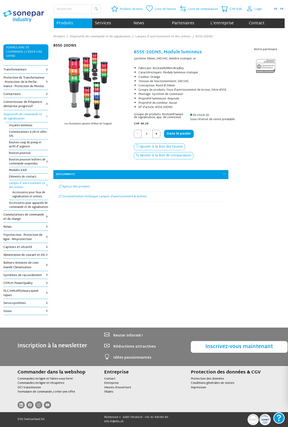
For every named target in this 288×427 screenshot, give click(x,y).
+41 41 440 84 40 (156, 417)
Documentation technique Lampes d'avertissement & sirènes (103, 196)
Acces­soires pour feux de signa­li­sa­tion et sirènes (28, 195)
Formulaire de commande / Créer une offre (24, 52)
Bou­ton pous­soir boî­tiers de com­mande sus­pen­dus (28, 162)
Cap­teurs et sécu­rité (25, 247)
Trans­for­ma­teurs (25, 69)
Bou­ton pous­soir (20, 153)
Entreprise (111, 383)
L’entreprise (222, 23)
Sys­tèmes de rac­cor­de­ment (25, 275)
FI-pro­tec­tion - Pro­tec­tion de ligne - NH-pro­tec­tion (25, 237)
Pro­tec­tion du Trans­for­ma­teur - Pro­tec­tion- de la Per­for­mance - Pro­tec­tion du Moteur (25, 82)
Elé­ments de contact (22, 177)
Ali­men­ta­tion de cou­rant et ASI (25, 255)
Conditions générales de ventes (212, 383)
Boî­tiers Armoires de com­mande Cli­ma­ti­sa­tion (25, 265)
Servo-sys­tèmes (25, 303)
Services (103, 23)
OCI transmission (29, 387)
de (275, 9)
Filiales (108, 392)
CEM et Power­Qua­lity (25, 283)
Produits (64, 23)
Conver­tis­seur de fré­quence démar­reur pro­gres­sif (25, 104)
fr (282, 9)
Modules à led (18, 170)
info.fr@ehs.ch (114, 421)
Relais (25, 227)
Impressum (198, 387)
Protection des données (207, 379)
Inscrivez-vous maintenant (239, 346)
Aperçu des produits (74, 186)
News (138, 23)
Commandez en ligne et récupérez (41, 383)
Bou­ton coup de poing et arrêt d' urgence (25, 145)
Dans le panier (179, 134)
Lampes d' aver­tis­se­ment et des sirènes (28, 185)
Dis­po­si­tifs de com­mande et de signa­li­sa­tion (25, 116)
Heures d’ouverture (117, 387)
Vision (25, 311)
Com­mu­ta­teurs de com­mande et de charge (25, 217)
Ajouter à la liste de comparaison (163, 156)
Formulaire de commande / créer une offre (46, 392)
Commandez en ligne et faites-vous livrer (45, 379)
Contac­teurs (25, 94)
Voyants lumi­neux (20, 126)
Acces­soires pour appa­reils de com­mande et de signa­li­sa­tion (28, 205)
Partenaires (183, 23)
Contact (257, 23)
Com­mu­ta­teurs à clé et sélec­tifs (28, 134)
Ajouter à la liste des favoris (159, 147)
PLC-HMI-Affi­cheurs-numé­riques (25, 293)
